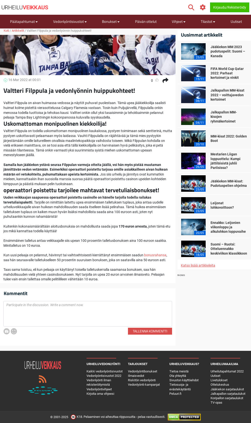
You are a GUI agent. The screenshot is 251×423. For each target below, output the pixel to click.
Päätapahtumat (24, 21)
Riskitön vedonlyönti (142, 380)
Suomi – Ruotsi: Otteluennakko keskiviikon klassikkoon (229, 248)
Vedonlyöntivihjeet (99, 389)
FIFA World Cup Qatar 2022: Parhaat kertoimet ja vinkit (227, 73)
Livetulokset (219, 380)
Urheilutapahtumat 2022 (227, 371)
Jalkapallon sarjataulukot (228, 394)
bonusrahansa (155, 255)
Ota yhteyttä (177, 376)
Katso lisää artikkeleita (198, 265)
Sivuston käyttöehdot (184, 380)
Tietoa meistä (178, 371)
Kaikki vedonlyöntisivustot (105, 371)
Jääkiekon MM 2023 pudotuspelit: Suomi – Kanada (228, 51)
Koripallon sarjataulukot (227, 398)
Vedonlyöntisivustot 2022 (104, 376)
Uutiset (236, 21)
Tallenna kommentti (150, 331)
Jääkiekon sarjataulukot (227, 389)
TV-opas (216, 402)
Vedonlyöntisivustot (70, 21)
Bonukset (111, 21)
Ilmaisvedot (136, 376)
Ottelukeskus (220, 384)
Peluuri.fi (175, 394)
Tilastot (208, 21)
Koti (6, 30)
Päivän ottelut (146, 21)
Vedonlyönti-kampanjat (144, 384)
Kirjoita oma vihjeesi (100, 394)
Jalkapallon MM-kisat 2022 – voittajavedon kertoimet (227, 94)
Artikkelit (18, 30)
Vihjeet (179, 21)
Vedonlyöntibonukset (142, 371)
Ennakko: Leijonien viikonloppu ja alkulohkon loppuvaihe (228, 227)
